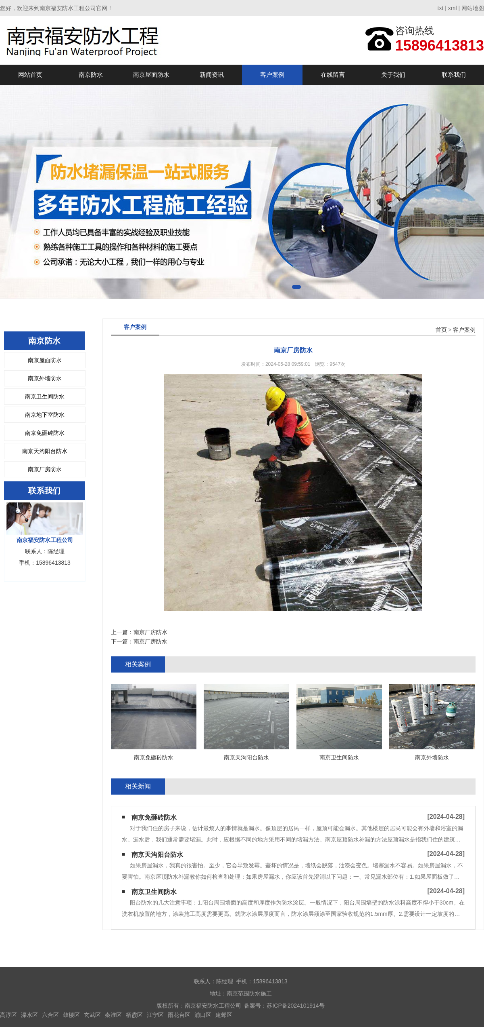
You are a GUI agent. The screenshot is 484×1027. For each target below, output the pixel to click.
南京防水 (91, 74)
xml (452, 8)
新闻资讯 (212, 74)
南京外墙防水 (45, 378)
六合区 (50, 1015)
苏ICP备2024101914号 (295, 1005)
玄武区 (92, 1015)
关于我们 (393, 74)
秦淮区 (113, 1015)
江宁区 (155, 1015)
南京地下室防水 (45, 414)
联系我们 (454, 74)
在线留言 (333, 74)
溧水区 (29, 1015)
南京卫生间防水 (45, 396)
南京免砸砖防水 (45, 433)
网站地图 (472, 8)
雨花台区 (179, 1015)
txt (441, 8)
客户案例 (272, 74)
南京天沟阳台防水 (44, 451)
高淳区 (8, 1015)
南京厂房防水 (45, 469)
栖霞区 (134, 1015)
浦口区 (202, 1015)
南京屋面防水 (151, 74)
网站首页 (30, 74)
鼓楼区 (71, 1015)
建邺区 (223, 1015)
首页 (441, 330)
